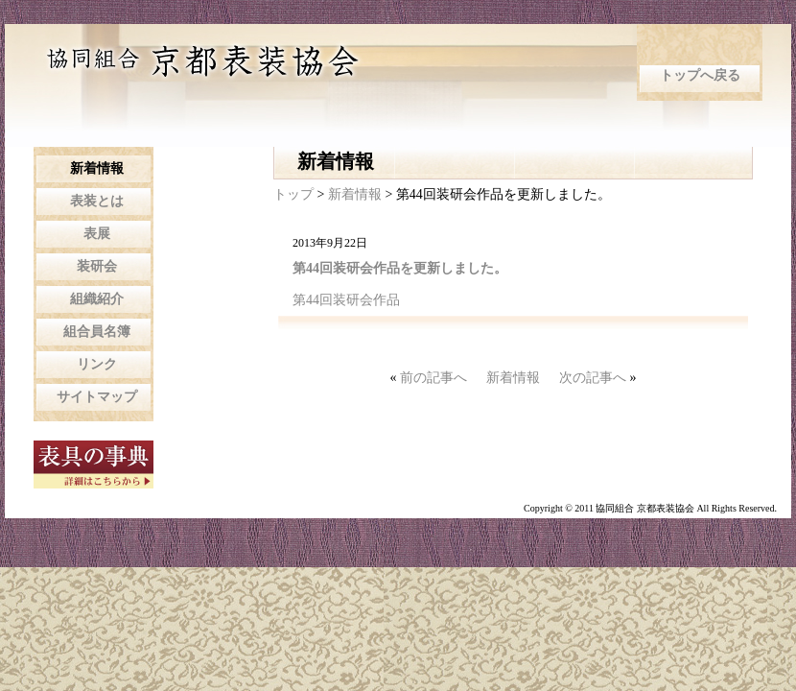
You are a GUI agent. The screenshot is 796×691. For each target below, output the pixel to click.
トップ (293, 194)
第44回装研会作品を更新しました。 (400, 268)
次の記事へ (592, 377)
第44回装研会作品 (346, 300)
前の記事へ (433, 377)
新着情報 (357, 194)
